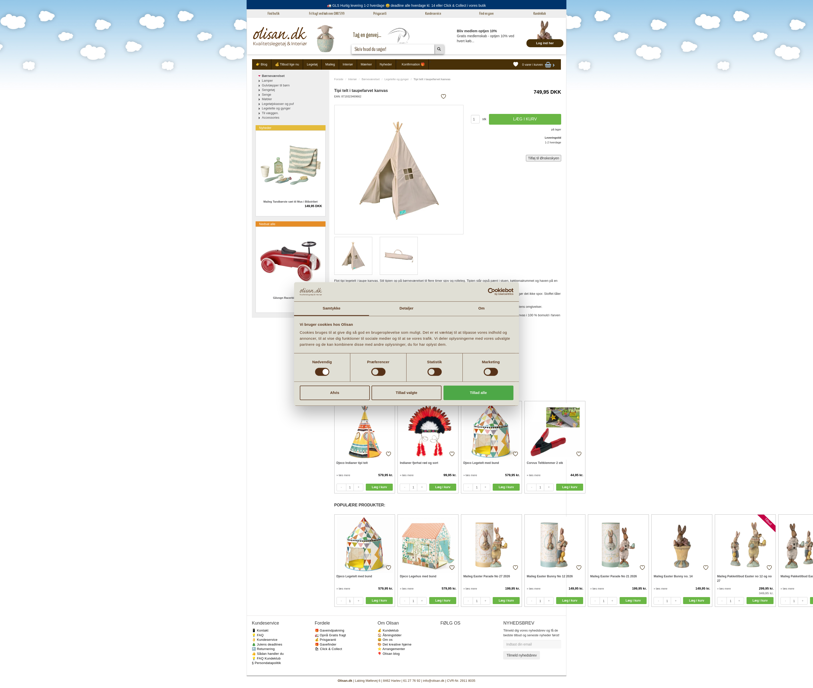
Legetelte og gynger (397, 79)
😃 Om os (385, 640)
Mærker (366, 64)
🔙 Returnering (263, 649)
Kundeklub (539, 13)
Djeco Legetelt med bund (481, 463)
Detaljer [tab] (406, 308)
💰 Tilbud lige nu (287, 64)
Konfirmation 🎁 (413, 64)
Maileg (330, 64)
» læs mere (343, 475)
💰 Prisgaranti (325, 640)
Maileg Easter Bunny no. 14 (673, 576)
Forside (339, 79)
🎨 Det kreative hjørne (394, 644)
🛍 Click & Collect (328, 649)
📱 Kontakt (260, 630)
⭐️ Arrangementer (391, 649)
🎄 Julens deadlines (267, 644)
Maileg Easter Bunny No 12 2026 (550, 576)
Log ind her (545, 43)
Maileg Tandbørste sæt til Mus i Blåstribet (290, 201)
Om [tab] (481, 308)
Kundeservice (433, 13)
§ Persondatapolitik (266, 663)
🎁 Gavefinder (326, 644)
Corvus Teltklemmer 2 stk (545, 463)
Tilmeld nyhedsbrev (521, 655)
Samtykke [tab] (332, 308)
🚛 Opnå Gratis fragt (330, 635)
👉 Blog (261, 64)
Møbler (267, 99)
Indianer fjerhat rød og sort (419, 463)
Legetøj (312, 64)
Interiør (348, 64)
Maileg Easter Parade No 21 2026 (613, 576)
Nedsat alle (267, 224)
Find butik (273, 13)
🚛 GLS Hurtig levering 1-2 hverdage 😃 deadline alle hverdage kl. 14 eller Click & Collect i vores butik (406, 5)
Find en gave (486, 13)
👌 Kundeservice (265, 640)
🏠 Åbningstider (390, 635)
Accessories (270, 117)
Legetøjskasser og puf (278, 104)
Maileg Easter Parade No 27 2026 (486, 576)
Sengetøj (268, 90)
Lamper (267, 80)
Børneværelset (371, 79)
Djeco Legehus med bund (418, 576)
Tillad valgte (406, 392)
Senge (266, 94)
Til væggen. (270, 113)
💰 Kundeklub (388, 630)
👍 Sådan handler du (268, 654)
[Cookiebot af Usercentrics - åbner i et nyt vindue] (491, 292)
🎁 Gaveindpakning (329, 630)
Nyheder (386, 64)
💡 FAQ (258, 635)
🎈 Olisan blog (389, 654)
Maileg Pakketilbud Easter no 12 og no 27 (744, 578)
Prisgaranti (380, 13)
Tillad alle (478, 392)
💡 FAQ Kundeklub (266, 658)
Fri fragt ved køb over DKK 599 (327, 13)
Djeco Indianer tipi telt (352, 463)
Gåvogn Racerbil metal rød (290, 297)
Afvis (334, 392)
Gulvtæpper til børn (276, 85)
